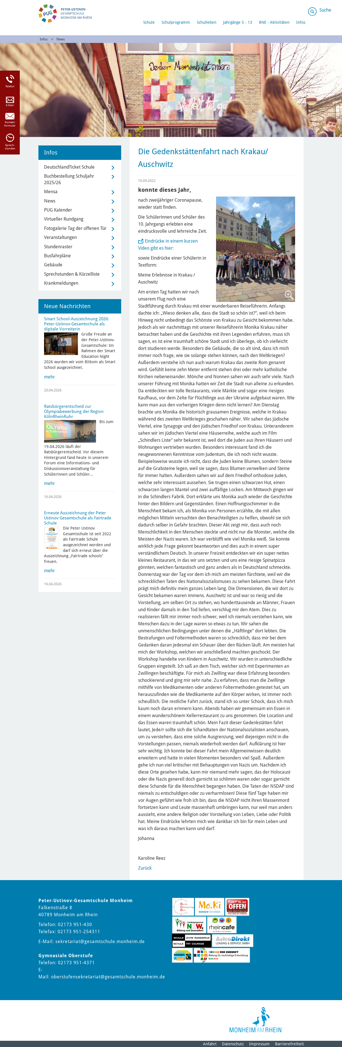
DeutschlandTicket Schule (69, 167)
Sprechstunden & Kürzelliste (72, 274)
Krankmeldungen (61, 283)
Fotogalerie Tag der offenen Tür (75, 228)
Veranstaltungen (60, 237)
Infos (300, 22)
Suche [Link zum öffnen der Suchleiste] (325, 10)
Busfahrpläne (57, 255)
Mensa (51, 191)
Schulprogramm (176, 22)
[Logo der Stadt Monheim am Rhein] (255, 1019)
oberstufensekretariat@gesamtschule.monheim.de (108, 976)
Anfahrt (210, 1044)
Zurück (145, 868)
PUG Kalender (58, 210)
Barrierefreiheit (289, 1044)
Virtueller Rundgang (63, 219)
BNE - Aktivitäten (274, 22)
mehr (49, 377)
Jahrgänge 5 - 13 (237, 22)
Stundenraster (58, 246)
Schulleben (206, 22)
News (60, 39)
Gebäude (53, 264)
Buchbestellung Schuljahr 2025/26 (69, 179)
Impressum (259, 1044)
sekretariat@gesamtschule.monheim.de (100, 941)
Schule (149, 22)
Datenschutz (233, 1044)
